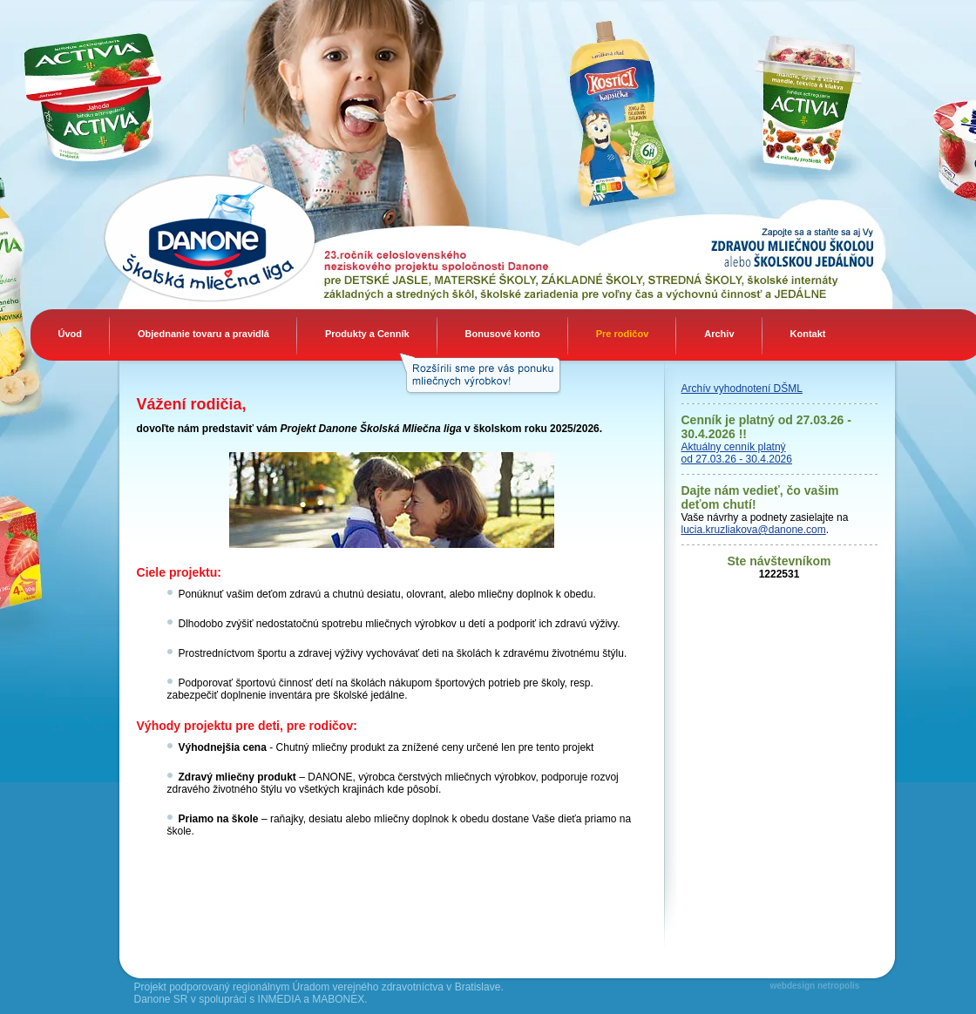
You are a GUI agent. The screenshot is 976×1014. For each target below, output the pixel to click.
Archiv (719, 333)
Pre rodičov (622, 333)
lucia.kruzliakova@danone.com (753, 530)
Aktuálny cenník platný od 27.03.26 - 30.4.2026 (736, 453)
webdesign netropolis (815, 985)
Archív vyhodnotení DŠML (742, 388)
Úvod (70, 333)
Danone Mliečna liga (156, 237)
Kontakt (808, 333)
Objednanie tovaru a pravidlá (203, 333)
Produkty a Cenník (367, 333)
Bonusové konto (502, 333)
